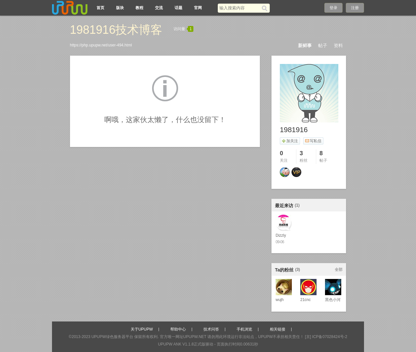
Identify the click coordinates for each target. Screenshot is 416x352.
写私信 (313, 141)
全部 (339, 269)
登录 (333, 8)
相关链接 (277, 329)
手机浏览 (244, 329)
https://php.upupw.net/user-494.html (101, 45)
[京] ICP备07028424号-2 (326, 336)
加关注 (289, 141)
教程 (139, 8)
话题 (178, 8)
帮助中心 (178, 329)
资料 (338, 45)
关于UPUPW (142, 329)
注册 (355, 8)
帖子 (322, 45)
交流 (159, 8)
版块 (120, 8)
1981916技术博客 (116, 29)
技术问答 (211, 329)
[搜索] (266, 8)
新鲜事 (305, 45)
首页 (100, 8)
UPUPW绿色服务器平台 (112, 336)
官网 (198, 8)
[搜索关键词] (239, 8)
